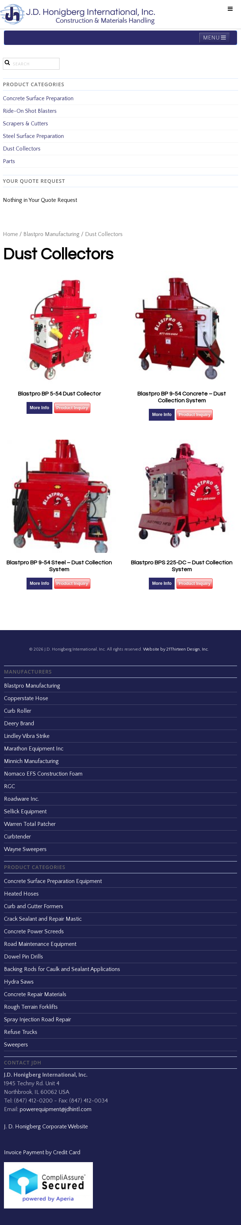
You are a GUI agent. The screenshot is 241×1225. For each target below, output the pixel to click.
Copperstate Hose (26, 698)
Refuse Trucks (20, 1032)
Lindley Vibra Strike (26, 736)
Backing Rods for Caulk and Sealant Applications (62, 969)
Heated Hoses (21, 894)
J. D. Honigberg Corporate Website (46, 1126)
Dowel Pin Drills (23, 956)
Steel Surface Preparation (33, 136)
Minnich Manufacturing (31, 761)
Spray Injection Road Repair (37, 1019)
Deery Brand (19, 723)
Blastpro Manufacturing (51, 234)
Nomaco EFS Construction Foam (43, 774)
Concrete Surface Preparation (38, 98)
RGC (9, 786)
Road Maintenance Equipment (40, 944)
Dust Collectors (22, 148)
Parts (9, 161)
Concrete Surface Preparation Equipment (53, 881)
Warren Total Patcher (30, 824)
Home (10, 234)
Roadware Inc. (21, 799)
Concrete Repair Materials (35, 994)
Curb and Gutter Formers (33, 906)
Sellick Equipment (25, 811)
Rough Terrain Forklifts (31, 1007)
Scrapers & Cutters (25, 123)
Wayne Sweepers (25, 849)
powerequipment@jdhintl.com (55, 1109)
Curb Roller (17, 711)
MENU (214, 37)
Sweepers (16, 1044)
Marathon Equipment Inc (33, 748)
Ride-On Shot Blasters (30, 111)
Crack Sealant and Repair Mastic (43, 919)
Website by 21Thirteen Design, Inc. (175, 649)
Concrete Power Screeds (34, 931)
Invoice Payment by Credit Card (42, 1152)
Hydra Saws (19, 982)
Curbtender (17, 836)
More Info (39, 407)
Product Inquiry (72, 407)
